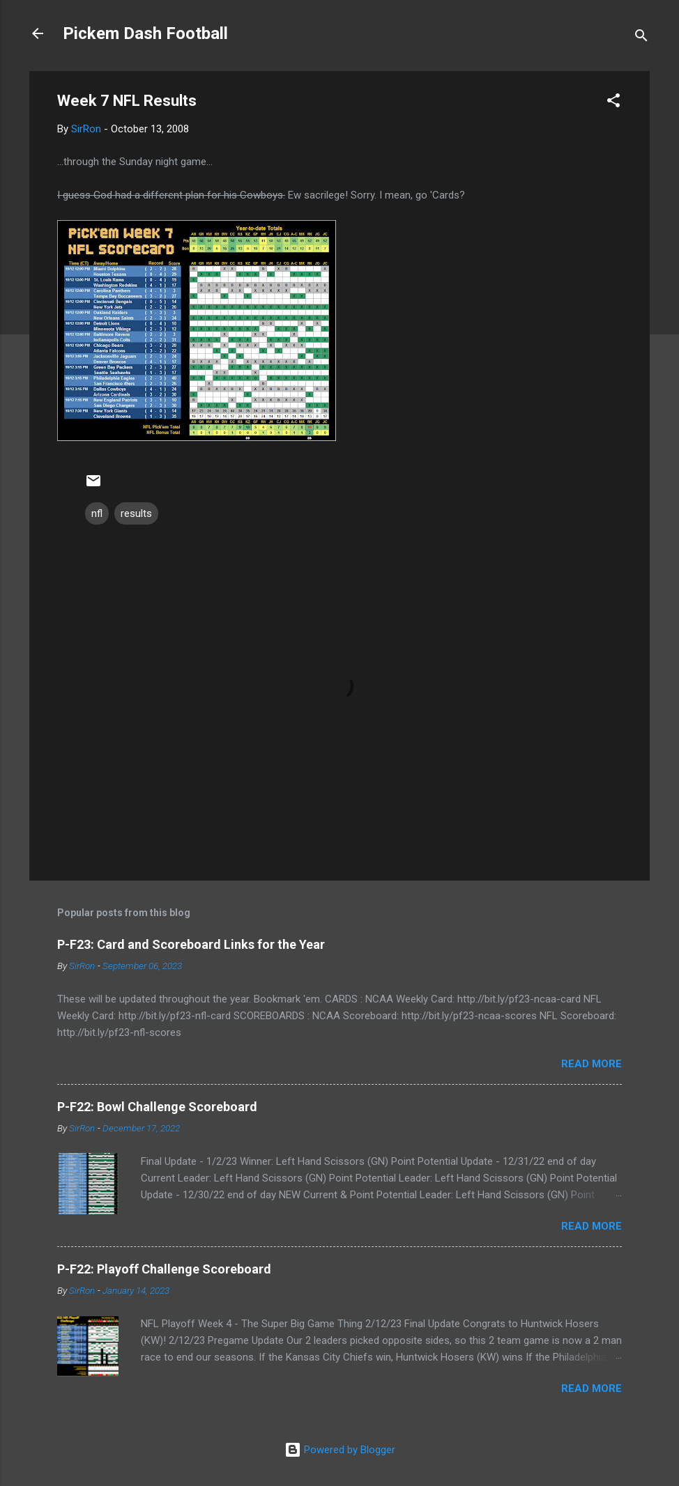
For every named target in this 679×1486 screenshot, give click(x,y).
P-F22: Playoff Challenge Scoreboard (164, 1269)
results (136, 513)
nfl (96, 513)
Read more (591, 1064)
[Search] (641, 38)
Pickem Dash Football (145, 33)
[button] (613, 103)
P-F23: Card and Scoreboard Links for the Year (191, 944)
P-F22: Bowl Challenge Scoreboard (157, 1106)
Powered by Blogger (339, 1450)
